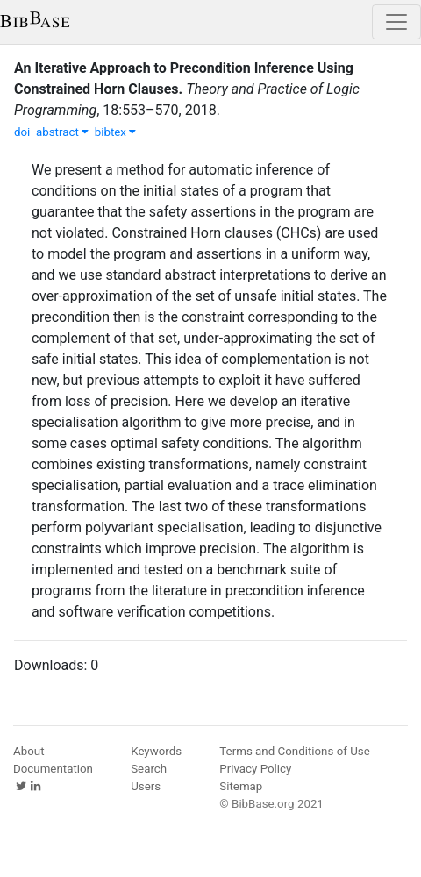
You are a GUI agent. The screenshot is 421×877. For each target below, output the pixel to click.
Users (146, 786)
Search (149, 768)
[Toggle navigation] (396, 21)
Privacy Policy (255, 768)
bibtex (116, 132)
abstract (62, 132)
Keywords (156, 751)
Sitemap (240, 786)
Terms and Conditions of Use (294, 751)
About (29, 751)
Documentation (53, 768)
